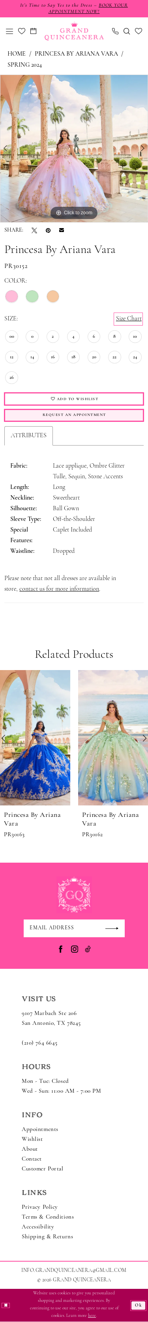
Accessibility (38, 1227)
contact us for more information (59, 589)
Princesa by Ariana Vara (76, 54)
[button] (10, 31)
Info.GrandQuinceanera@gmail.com (73, 1270)
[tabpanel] (74, 148)
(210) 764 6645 (40, 1044)
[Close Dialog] (6, 1305)
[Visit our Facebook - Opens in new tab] (61, 949)
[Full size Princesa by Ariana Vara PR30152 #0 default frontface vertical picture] (74, 148)
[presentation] (35, 738)
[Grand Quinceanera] (74, 31)
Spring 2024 (24, 65)
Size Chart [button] (129, 319)
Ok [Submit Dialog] (138, 1305)
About (30, 1150)
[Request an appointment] (33, 31)
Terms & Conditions (48, 1218)
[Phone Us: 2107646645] (115, 31)
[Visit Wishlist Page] (22, 31)
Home (16, 54)
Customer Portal (43, 1169)
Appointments (40, 1130)
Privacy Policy (40, 1208)
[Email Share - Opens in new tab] (61, 230)
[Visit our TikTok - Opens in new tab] (87, 949)
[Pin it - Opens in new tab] (48, 230)
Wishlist (32, 1140)
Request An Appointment (74, 415)
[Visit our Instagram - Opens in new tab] (75, 949)
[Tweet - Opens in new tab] (34, 230)
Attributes (29, 436)
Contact (32, 1160)
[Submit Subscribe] (115, 928)
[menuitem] (10, 31)
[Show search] (127, 31)
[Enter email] (74, 928)
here (92, 1316)
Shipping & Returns (47, 1237)
